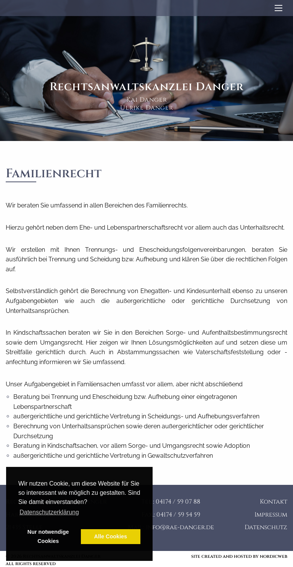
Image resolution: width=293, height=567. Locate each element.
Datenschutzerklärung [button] (49, 512)
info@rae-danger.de (180, 527)
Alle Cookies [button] (110, 536)
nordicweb (273, 556)
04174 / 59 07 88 (178, 501)
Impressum (270, 514)
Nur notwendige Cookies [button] (48, 536)
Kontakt (273, 501)
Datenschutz (266, 527)
